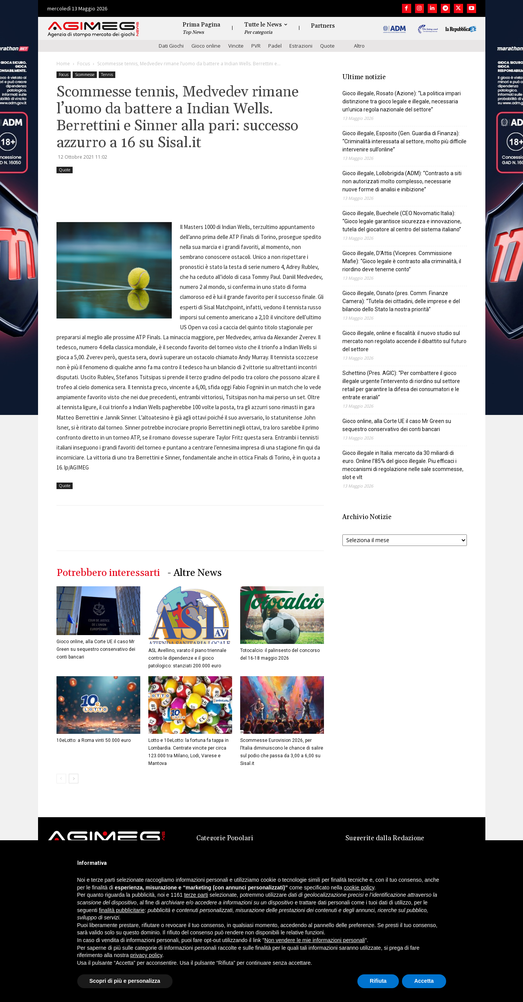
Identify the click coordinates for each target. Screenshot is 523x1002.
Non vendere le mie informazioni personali (314, 940)
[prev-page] (61, 778)
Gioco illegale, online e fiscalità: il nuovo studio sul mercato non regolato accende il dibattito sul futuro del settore (404, 341)
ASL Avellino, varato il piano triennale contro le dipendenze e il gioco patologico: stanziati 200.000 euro (187, 658)
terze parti (196, 895)
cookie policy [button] (359, 887)
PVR (256, 45)
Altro (359, 45)
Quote (327, 45)
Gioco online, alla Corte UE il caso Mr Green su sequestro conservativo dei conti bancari (95, 649)
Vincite (236, 45)
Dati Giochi (171, 45)
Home (63, 63)
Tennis (107, 74)
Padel (275, 45)
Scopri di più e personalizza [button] (125, 981)
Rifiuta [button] (378, 981)
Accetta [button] (424, 981)
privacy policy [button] (146, 955)
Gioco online (206, 45)
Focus (83, 63)
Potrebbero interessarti (108, 573)
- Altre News (195, 573)
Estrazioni (300, 45)
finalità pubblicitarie (121, 910)
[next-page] (73, 778)
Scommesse (85, 74)
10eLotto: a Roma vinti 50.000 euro (93, 740)
